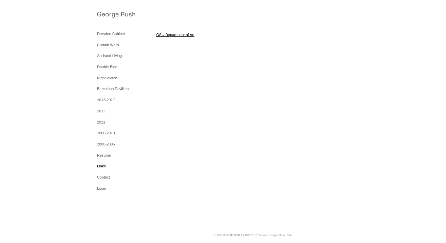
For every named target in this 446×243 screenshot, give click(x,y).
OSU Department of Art (175, 35)
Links (101, 166)
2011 (101, 122)
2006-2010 (106, 133)
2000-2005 (106, 144)
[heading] (114, 15)
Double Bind (107, 67)
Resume (104, 155)
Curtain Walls (108, 45)
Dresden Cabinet (111, 34)
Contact (103, 177)
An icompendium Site (277, 235)
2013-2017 (106, 100)
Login (101, 188)
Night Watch (107, 78)
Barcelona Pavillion (113, 89)
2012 (101, 111)
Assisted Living (109, 56)
